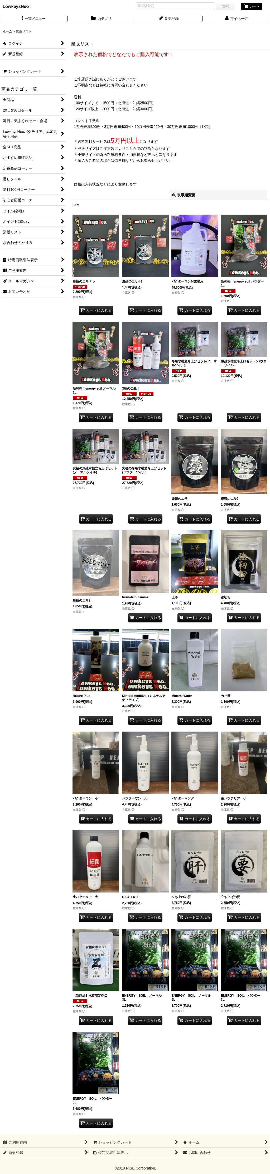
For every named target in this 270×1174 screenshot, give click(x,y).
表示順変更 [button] (183, 195)
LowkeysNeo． (22, 6)
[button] (34, 19)
